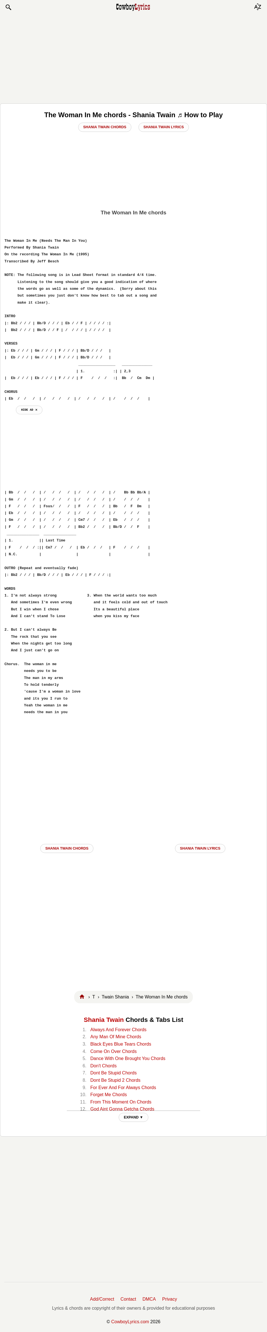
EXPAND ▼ (133, 1117)
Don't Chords (103, 1065)
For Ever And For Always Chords (123, 1087)
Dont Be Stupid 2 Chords (115, 1080)
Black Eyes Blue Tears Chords (120, 1044)
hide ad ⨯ (29, 410)
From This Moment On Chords (120, 1102)
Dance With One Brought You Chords (127, 1058)
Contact (128, 1299)
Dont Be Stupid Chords (113, 1072)
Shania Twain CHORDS (66, 848)
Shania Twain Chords (104, 127)
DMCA (149, 1299)
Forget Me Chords (108, 1094)
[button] (8, 7)
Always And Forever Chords (118, 1029)
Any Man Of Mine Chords (115, 1036)
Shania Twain (104, 1019)
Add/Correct (102, 1299)
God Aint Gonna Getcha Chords (122, 1109)
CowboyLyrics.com (130, 1321)
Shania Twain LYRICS (200, 848)
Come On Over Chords (113, 1051)
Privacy (169, 1299)
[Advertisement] (133, 57)
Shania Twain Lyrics (164, 127)
